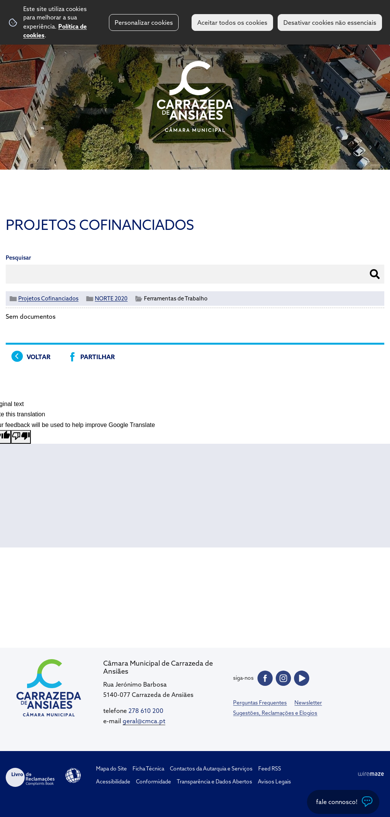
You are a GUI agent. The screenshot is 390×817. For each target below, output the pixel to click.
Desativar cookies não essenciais (329, 22)
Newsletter (308, 702)
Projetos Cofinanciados (48, 298)
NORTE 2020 (111, 298)
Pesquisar (18, 257)
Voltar (38, 357)
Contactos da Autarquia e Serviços (211, 768)
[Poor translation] (21, 437)
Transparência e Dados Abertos (214, 781)
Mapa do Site (111, 768)
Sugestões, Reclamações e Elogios (275, 712)
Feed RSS (269, 768)
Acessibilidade (73, 775)
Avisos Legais (274, 781)
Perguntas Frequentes (260, 702)
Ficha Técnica (148, 768)
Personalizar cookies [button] (144, 22)
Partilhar (97, 357)
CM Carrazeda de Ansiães (195, 96)
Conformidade (153, 781)
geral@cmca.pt (144, 721)
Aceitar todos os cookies (232, 22)
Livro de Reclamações (30, 777)
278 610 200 (145, 710)
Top (369, 769)
